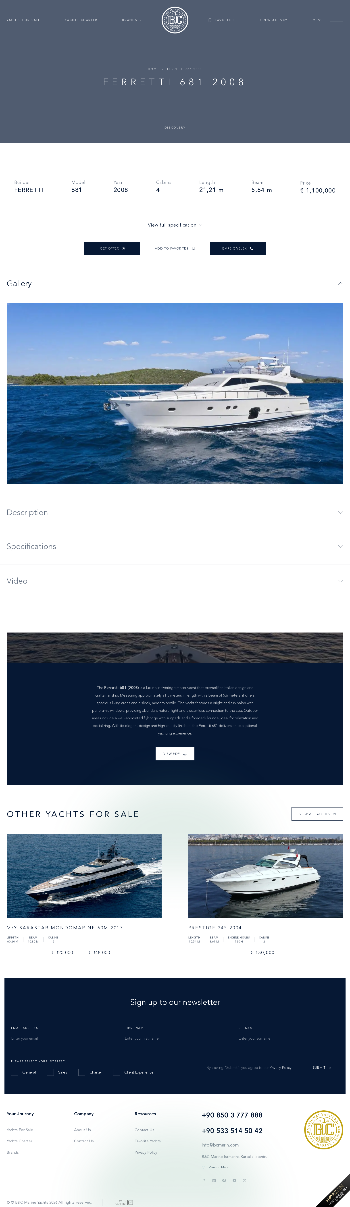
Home (153, 69)
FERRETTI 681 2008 (184, 69)
